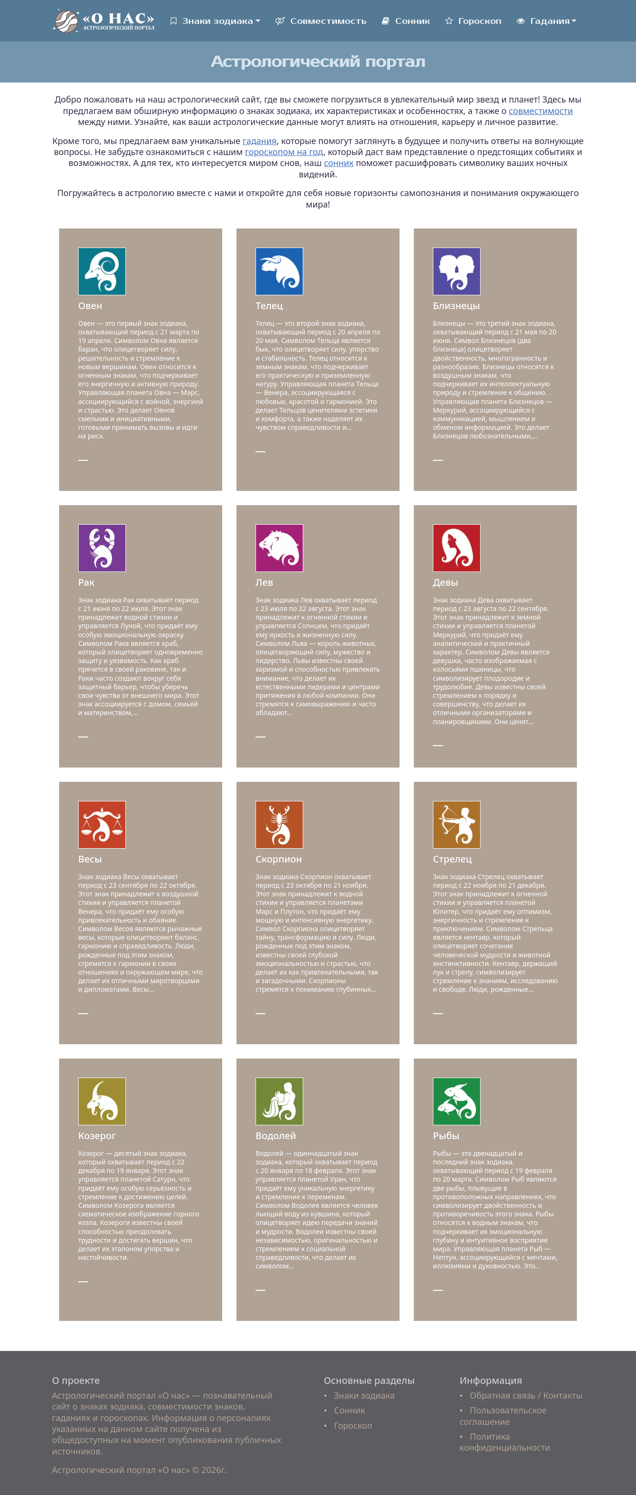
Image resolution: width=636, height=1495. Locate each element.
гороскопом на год (284, 151)
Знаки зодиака (212, 21)
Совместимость (321, 21)
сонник (339, 162)
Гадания (543, 21)
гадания (260, 140)
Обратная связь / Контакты (526, 1395)
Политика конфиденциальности (505, 1442)
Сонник (406, 21)
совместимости (541, 110)
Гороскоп (473, 21)
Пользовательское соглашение (503, 1415)
